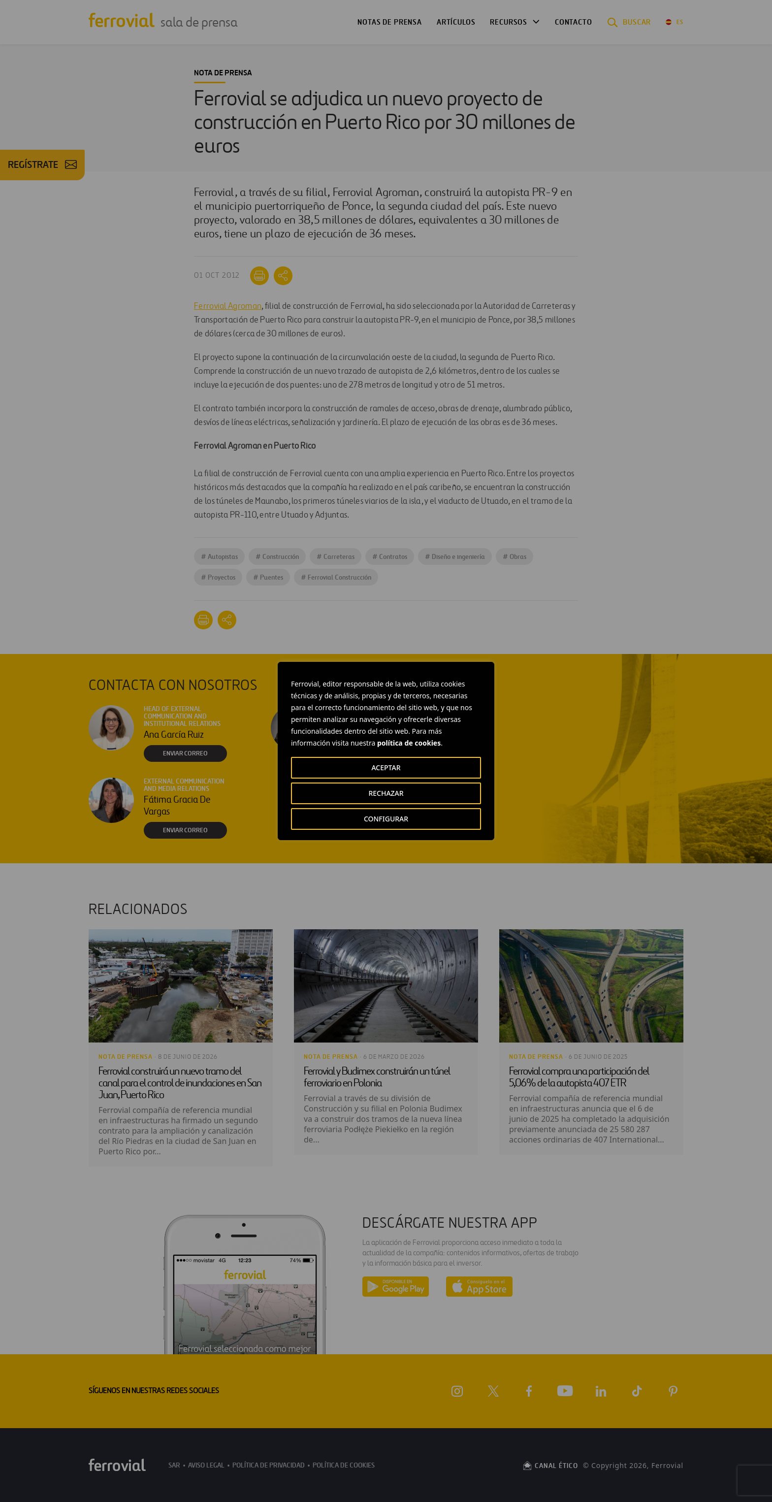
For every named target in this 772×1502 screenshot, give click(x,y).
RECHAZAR (385, 793)
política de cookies (409, 743)
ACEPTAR (385, 767)
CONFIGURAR (386, 818)
